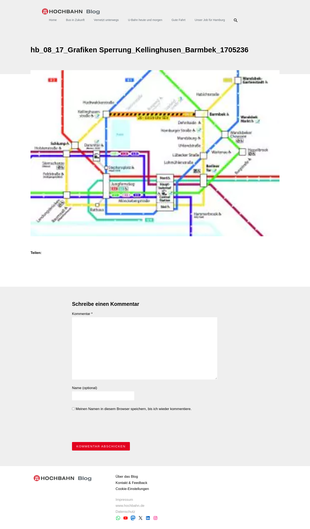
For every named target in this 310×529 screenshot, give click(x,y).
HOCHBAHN (71, 11)
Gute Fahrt (179, 20)
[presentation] (103, 428)
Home (53, 20)
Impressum (124, 500)
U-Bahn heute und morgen (145, 20)
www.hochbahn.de (130, 506)
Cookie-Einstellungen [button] (132, 489)
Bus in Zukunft (75, 20)
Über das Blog (127, 477)
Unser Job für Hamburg (210, 20)
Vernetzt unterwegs (106, 20)
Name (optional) (84, 388)
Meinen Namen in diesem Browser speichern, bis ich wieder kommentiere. (132, 409)
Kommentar (82, 314)
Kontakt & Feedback (131, 483)
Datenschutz (125, 512)
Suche (236, 20)
